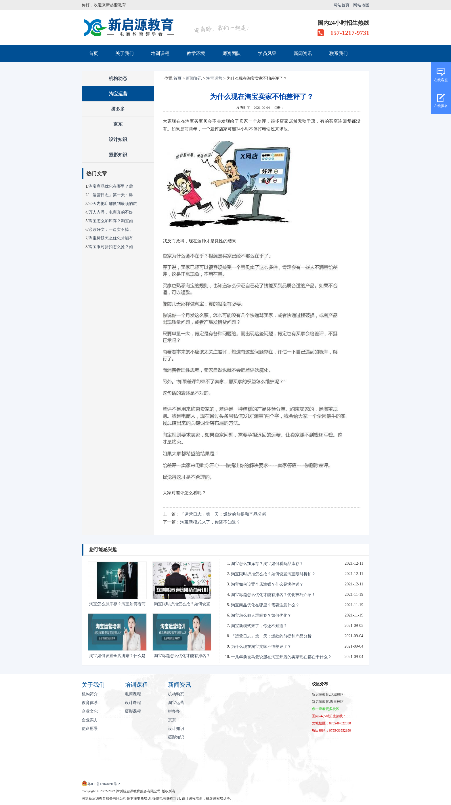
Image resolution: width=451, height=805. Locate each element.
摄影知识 (118, 154)
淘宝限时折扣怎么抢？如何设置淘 (182, 605)
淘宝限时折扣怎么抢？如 (111, 247)
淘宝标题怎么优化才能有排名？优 (182, 656)
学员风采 (267, 53)
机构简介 (90, 694)
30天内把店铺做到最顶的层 (113, 203)
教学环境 (196, 53)
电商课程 (133, 694)
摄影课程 (133, 711)
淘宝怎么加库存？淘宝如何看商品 (117, 605)
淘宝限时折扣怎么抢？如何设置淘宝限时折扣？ (273, 574)
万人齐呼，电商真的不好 (111, 212)
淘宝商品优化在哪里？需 (111, 186)
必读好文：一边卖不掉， (111, 229)
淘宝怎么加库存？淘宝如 (111, 221)
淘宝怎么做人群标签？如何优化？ (261, 615)
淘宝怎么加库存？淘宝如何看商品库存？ (267, 564)
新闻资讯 (303, 53)
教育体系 (90, 703)
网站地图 (361, 5)
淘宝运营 (118, 93)
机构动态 (118, 78)
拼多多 (118, 108)
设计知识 (118, 139)
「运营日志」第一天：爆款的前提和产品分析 (223, 514)
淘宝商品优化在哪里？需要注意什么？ (265, 605)
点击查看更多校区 (325, 709)
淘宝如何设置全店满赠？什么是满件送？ (267, 584)
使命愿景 (90, 728)
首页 (93, 53)
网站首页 (341, 5)
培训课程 (160, 53)
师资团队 (231, 53)
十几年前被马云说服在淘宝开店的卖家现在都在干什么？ (281, 657)
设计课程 (133, 703)
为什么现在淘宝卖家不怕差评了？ (261, 646)
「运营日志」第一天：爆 (111, 195)
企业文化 (90, 711)
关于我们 (124, 53)
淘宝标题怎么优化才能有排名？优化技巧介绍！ (273, 595)
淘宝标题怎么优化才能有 (111, 238)
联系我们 (338, 53)
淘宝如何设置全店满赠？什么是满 (117, 656)
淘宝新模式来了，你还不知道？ (210, 522)
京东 (118, 124)
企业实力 (90, 720)
